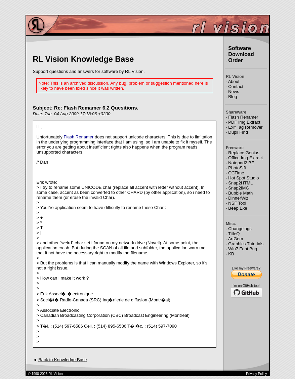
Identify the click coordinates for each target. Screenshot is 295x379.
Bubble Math (240, 193)
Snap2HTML (240, 182)
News (233, 91)
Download (241, 54)
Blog (232, 96)
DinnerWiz (238, 198)
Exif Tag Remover (245, 127)
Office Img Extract (245, 157)
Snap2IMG (238, 188)
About (234, 81)
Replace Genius (243, 152)
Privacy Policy (256, 374)
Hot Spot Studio (243, 177)
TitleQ (234, 233)
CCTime (236, 172)
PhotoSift (237, 167)
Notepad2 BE (241, 162)
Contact (235, 86)
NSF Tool (237, 203)
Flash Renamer (78, 136)
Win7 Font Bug (242, 248)
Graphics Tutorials (245, 243)
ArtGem (235, 238)
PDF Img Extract (244, 122)
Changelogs (239, 228)
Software (239, 48)
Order (235, 60)
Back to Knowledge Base (62, 359)
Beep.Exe (237, 208)
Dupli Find (238, 132)
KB (231, 253)
